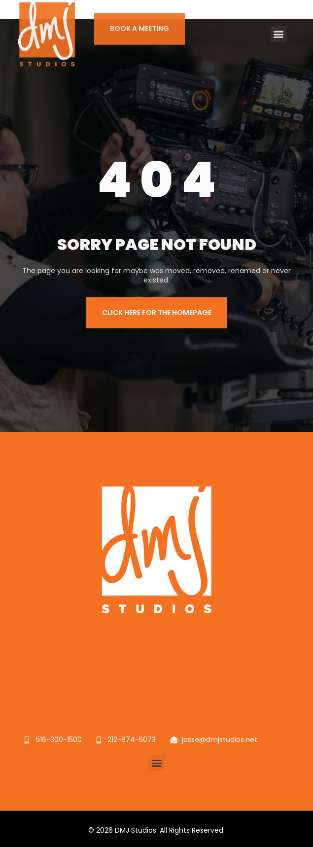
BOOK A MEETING (139, 22)
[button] (279, 27)
